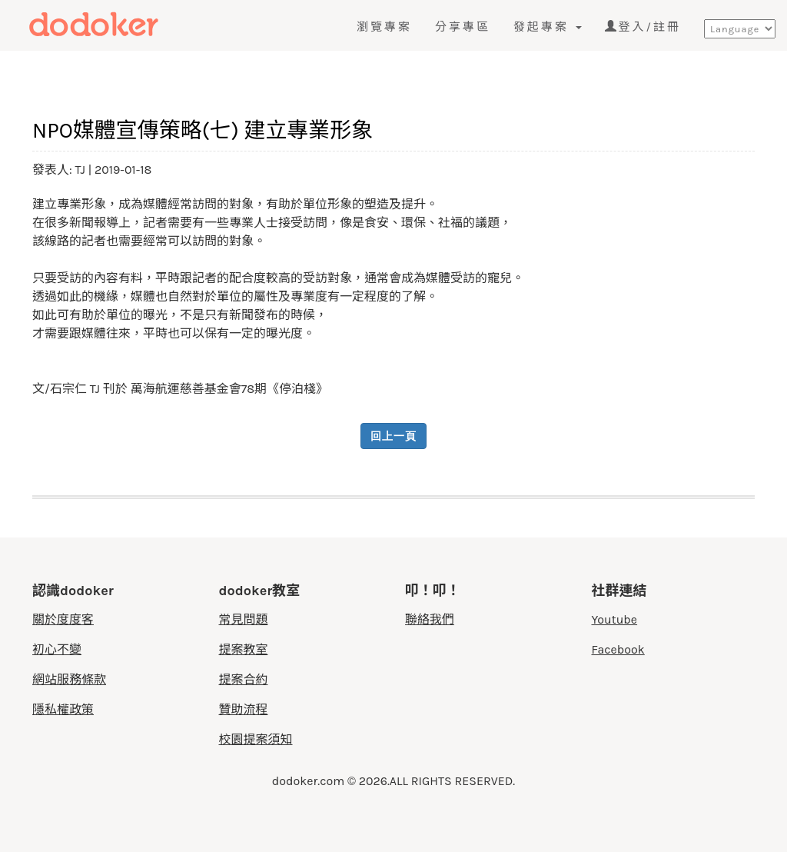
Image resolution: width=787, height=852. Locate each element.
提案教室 (243, 649)
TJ (80, 169)
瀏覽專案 (384, 27)
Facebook (618, 649)
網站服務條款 (69, 679)
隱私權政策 (63, 709)
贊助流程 (243, 709)
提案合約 (243, 679)
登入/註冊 (643, 27)
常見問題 (243, 619)
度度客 (121, 24)
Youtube (615, 619)
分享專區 (462, 27)
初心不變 (56, 649)
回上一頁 (393, 436)
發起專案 (547, 27)
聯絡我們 (429, 619)
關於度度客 (63, 619)
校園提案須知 (256, 739)
